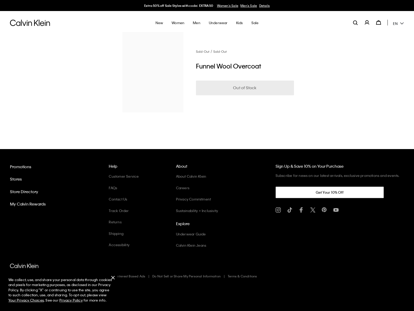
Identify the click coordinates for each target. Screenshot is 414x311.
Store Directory (24, 191)
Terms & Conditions (242, 276)
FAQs (113, 188)
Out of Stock (244, 87)
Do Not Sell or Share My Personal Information (186, 276)
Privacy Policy (71, 300)
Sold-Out (203, 51)
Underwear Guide (191, 234)
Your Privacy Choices (26, 300)
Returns (115, 222)
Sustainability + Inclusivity (197, 210)
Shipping (116, 233)
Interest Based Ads (131, 276)
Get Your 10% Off (330, 192)
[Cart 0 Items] (378, 22)
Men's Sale (248, 5)
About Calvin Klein (191, 176)
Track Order (119, 210)
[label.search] (355, 22)
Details (264, 5)
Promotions (20, 166)
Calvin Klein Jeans (191, 245)
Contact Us (118, 199)
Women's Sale (227, 5)
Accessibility (119, 245)
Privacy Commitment (193, 199)
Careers (182, 188)
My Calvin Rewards (28, 204)
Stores (16, 179)
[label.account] (367, 22)
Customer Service (124, 176)
